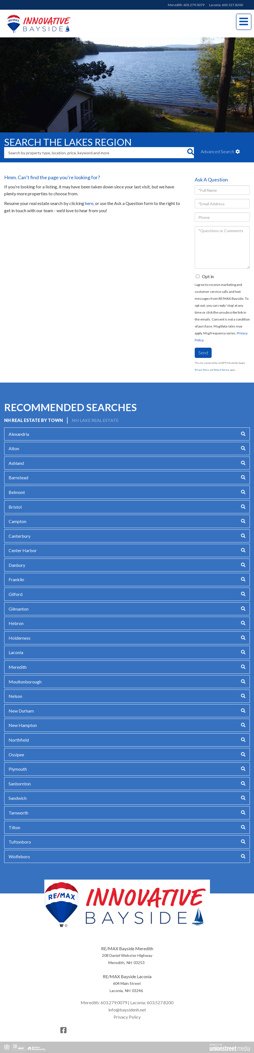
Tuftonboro (20, 841)
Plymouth (18, 769)
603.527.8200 (232, 5)
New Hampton (23, 725)
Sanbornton (20, 783)
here (89, 203)
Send (203, 352)
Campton (17, 521)
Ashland (16, 463)
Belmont (17, 492)
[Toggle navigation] (243, 22)
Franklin (16, 579)
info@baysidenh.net (127, 1009)
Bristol (15, 506)
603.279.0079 (193, 5)
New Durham (21, 710)
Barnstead (18, 477)
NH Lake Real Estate (95, 420)
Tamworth (18, 812)
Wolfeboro (19, 856)
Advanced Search (217, 151)
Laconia (16, 652)
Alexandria (19, 434)
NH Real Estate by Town (33, 420)
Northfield (19, 739)
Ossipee (16, 754)
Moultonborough (25, 681)
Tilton (14, 827)
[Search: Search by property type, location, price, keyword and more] (95, 152)
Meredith (18, 667)
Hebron (16, 623)
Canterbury (19, 536)
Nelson (15, 696)
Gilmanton (19, 608)
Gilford (15, 594)
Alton (14, 448)
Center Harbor (23, 550)
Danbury (17, 565)
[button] (190, 152)
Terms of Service (221, 369)
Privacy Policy (202, 369)
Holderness (19, 637)
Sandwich (18, 798)
